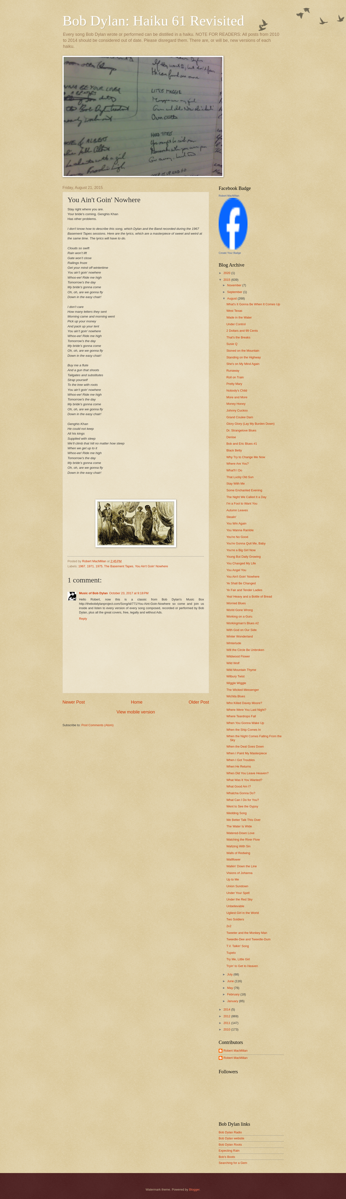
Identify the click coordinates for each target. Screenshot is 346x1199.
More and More (236, 397)
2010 (227, 1029)
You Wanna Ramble (240, 530)
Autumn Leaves (237, 510)
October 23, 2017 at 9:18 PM (128, 593)
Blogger (194, 1189)
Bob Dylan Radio (230, 1132)
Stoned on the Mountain (242, 350)
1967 (81, 566)
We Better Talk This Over (243, 820)
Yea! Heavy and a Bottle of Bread (249, 596)
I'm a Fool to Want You (241, 503)
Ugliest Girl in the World (242, 913)
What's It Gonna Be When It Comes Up (253, 304)
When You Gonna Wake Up (245, 723)
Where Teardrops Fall (241, 716)
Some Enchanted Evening (244, 490)
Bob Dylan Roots (230, 1144)
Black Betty (234, 450)
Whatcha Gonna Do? (240, 793)
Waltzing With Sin (238, 846)
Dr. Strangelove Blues (241, 430)
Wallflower (233, 859)
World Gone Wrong (239, 610)
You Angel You (236, 570)
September (235, 292)
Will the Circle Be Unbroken (245, 650)
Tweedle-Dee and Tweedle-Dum (248, 939)
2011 (227, 1023)
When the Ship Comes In (243, 729)
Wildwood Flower (238, 656)
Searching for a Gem (233, 1163)
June (231, 981)
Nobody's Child (236, 390)
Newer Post (73, 702)
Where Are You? (237, 463)
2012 (227, 1016)
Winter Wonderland (239, 636)
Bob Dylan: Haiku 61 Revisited (153, 21)
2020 (227, 273)
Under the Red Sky (239, 899)
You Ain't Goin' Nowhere (151, 566)
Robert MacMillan (229, 195)
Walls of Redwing (238, 853)
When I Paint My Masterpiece (246, 753)
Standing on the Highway (243, 357)
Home (136, 702)
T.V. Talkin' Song (237, 946)
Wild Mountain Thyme (241, 670)
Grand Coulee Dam (239, 417)
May (230, 988)
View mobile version (136, 712)
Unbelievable (235, 906)
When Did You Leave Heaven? (247, 773)
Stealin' (231, 517)
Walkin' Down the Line (241, 866)
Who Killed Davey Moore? (244, 703)
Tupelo (231, 953)
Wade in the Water (239, 317)
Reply (83, 618)
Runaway (232, 370)
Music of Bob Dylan (93, 593)
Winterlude (233, 643)
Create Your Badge (230, 252)
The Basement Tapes (118, 566)
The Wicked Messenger (242, 690)
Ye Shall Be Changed (241, 583)
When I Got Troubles (240, 760)
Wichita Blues (235, 696)
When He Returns (238, 766)
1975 (99, 566)
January (233, 1001)
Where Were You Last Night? (246, 710)
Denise (231, 437)
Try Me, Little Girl (238, 959)
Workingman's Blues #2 (242, 623)
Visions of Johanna (239, 873)
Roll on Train (235, 377)
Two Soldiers (235, 919)
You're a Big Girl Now (241, 550)
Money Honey (235, 404)
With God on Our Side (241, 630)
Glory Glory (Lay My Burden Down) (250, 423)
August (232, 298)
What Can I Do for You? (242, 800)
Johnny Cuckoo (237, 410)
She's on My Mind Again (243, 364)
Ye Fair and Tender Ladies (244, 590)
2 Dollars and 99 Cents (242, 330)
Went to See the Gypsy (242, 806)
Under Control (236, 324)
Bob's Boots (227, 1157)
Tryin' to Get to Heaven (242, 966)
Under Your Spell (238, 893)
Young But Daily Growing (243, 556)
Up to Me (232, 879)
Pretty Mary (234, 384)
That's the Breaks (238, 337)
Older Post (199, 702)
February (233, 994)
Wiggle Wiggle (236, 683)
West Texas (234, 310)
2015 (227, 279)
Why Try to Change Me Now (245, 457)
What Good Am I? (238, 786)
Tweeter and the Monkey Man (246, 933)
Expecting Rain (229, 1150)
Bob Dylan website (231, 1138)
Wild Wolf (232, 663)
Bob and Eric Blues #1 (241, 443)
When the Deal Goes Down (245, 746)
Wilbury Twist (235, 676)
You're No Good (237, 537)
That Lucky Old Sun (239, 477)
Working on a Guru (239, 616)
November (234, 285)
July (230, 974)
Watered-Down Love (240, 833)
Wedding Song (236, 813)
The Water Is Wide (239, 826)
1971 (90, 566)
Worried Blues (236, 603)
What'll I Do (234, 470)
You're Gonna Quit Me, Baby (246, 543)
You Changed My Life (241, 563)
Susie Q (231, 344)
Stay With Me (235, 483)
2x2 (228, 926)
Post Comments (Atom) (97, 725)
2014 (227, 1009)
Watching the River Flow (243, 839)
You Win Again (236, 523)
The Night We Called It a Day (246, 497)
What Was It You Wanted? (244, 780)
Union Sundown (237, 886)
